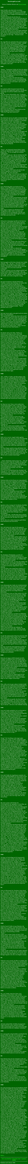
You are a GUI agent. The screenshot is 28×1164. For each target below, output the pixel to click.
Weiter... (2, 1155)
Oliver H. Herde (22, 4)
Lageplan (23, 1158)
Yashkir (14, 1160)
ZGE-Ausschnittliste (6, 1158)
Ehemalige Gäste (16, 1158)
